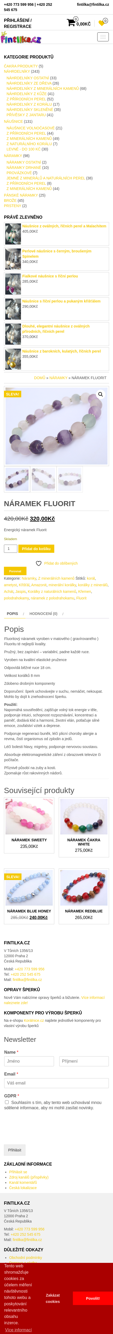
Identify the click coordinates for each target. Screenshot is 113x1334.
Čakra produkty (21, 66)
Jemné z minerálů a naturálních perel (46, 178)
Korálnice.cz (34, 1020)
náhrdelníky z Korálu (29, 104)
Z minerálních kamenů (29, 138)
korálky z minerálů (93, 585)
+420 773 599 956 (29, 969)
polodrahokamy (16, 598)
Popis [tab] (12, 614)
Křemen (84, 591)
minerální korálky (62, 585)
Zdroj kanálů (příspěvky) (29, 1177)
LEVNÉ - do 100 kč (24, 149)
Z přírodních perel (26, 99)
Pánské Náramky (21, 195)
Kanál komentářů (23, 1182)
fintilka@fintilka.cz (27, 980)
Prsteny (12, 206)
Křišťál (24, 585)
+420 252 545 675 (25, 974)
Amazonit (38, 585)
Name (11, 1052)
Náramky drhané (24, 167)
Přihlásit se (18, 1172)
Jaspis (20, 591)
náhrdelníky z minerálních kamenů (43, 88)
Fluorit (81, 598)
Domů (39, 378)
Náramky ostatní (24, 162)
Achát (8, 591)
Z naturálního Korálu (29, 144)
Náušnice (13, 121)
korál (91, 578)
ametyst (10, 585)
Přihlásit (14, 1150)
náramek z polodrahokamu (52, 598)
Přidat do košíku (36, 549)
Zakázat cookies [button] (53, 1298)
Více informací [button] (18, 1330)
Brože (10, 200)
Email (11, 1074)
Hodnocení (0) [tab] (43, 614)
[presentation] (44, 1136)
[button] (100, 394)
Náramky (13, 156)
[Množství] (10, 549)
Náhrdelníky (17, 71)
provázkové (19, 173)
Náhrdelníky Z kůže (27, 94)
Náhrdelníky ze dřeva (29, 83)
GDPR (11, 1096)
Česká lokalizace (23, 1188)
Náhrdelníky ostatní (28, 78)
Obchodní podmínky (25, 1257)
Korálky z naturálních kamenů (52, 591)
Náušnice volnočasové (31, 128)
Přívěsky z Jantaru (26, 115)
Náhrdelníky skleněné (30, 109)
